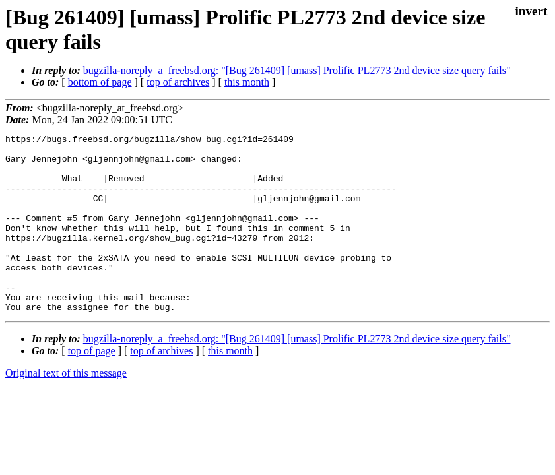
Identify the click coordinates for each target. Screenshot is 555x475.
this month (246, 82)
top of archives (178, 82)
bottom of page (100, 82)
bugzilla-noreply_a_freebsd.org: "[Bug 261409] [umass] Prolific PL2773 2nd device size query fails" (297, 70)
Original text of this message (66, 408)
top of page (91, 386)
